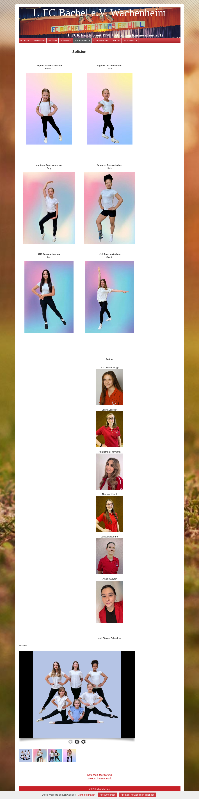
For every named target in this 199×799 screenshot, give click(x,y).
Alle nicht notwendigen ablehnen (137, 794)
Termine (116, 40)
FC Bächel (25, 40)
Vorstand (52, 40)
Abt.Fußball (65, 40)
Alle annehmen (107, 794)
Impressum (130, 40)
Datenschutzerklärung (99, 774)
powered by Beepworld (99, 778)
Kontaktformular (101, 40)
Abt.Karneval (83, 40)
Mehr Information (86, 794)
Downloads (39, 40)
